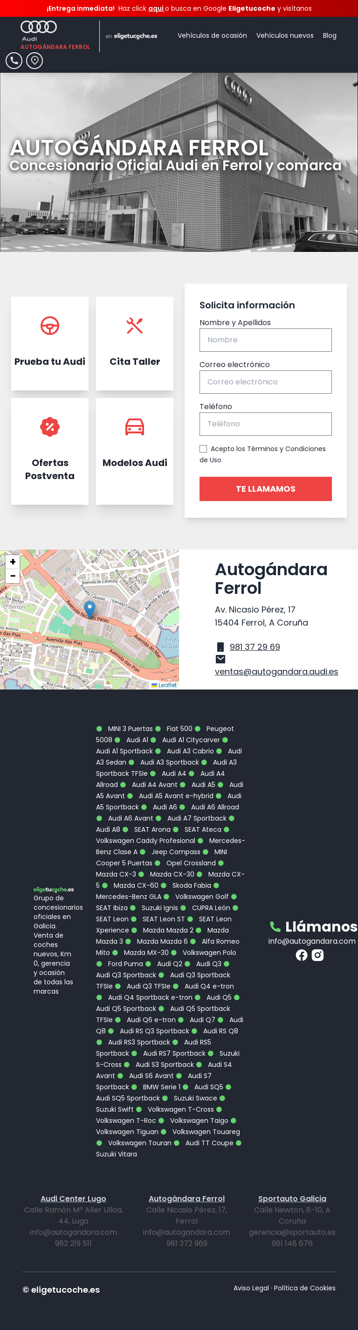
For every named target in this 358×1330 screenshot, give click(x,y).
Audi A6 (159, 807)
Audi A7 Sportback (191, 818)
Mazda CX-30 (166, 874)
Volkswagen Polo (203, 952)
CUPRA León (205, 907)
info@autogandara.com (312, 941)
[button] (90, 610)
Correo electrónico (235, 364)
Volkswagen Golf (196, 896)
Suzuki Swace (189, 1098)
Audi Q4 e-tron (203, 986)
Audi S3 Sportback (159, 1064)
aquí (156, 8)
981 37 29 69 (255, 647)
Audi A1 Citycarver (185, 740)
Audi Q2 (163, 963)
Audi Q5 (213, 997)
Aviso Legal (251, 1288)
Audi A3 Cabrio (184, 751)
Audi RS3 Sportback (133, 1042)
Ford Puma (119, 963)
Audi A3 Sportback (163, 762)
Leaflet (164, 685)
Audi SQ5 (202, 1087)
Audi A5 (197, 784)
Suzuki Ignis (154, 907)
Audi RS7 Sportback (168, 1053)
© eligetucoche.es (61, 1289)
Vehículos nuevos (285, 35)
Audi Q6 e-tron (145, 1019)
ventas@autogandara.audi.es (276, 671)
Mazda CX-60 (130, 885)
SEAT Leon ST (158, 919)
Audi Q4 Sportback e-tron (144, 997)
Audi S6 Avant (145, 1075)
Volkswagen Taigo (193, 1120)
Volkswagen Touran (134, 1143)
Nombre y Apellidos (235, 322)
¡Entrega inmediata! (81, 8)
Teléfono (216, 406)
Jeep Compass (169, 851)
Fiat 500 (174, 728)
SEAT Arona (146, 829)
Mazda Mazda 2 (162, 930)
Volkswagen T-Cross (175, 1109)
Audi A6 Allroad (209, 807)
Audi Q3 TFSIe (143, 986)
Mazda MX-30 (140, 952)
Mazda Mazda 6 (156, 941)
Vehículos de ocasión (212, 35)
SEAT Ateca (196, 829)
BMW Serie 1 (155, 1087)
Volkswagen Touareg (200, 1131)
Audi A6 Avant (124, 818)
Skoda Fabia (185, 885)
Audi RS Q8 (214, 1031)
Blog (330, 35)
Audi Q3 (202, 963)
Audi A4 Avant (149, 784)
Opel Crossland (185, 863)
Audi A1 (131, 740)
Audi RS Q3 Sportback (148, 1031)
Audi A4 (168, 773)
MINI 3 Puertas (124, 728)
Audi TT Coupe (203, 1143)
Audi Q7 (196, 1019)
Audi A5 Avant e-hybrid (170, 796)
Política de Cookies (305, 1288)
